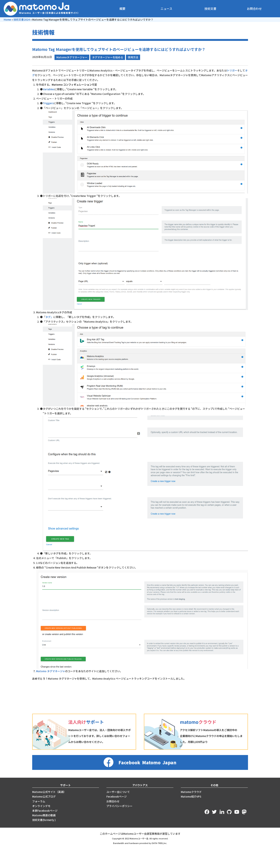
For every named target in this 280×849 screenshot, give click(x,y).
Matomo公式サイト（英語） (49, 792)
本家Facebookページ (44, 810)
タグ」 (49, 317)
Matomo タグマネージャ (50, 671)
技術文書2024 (21, 19)
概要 (122, 8)
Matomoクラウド (191, 792)
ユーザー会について (118, 792)
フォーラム (38, 801)
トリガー (232, 70)
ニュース (166, 8)
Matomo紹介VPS (191, 796)
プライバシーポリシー (119, 806)
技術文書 (210, 8)
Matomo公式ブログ (44, 796)
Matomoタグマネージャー (71, 57)
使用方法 (133, 57)
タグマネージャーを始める (107, 57)
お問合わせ (254, 8)
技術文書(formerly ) (44, 820)
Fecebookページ (116, 796)
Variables (48, 89)
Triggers (48, 103)
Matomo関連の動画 (44, 815)
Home (7, 19)
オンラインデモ (41, 806)
